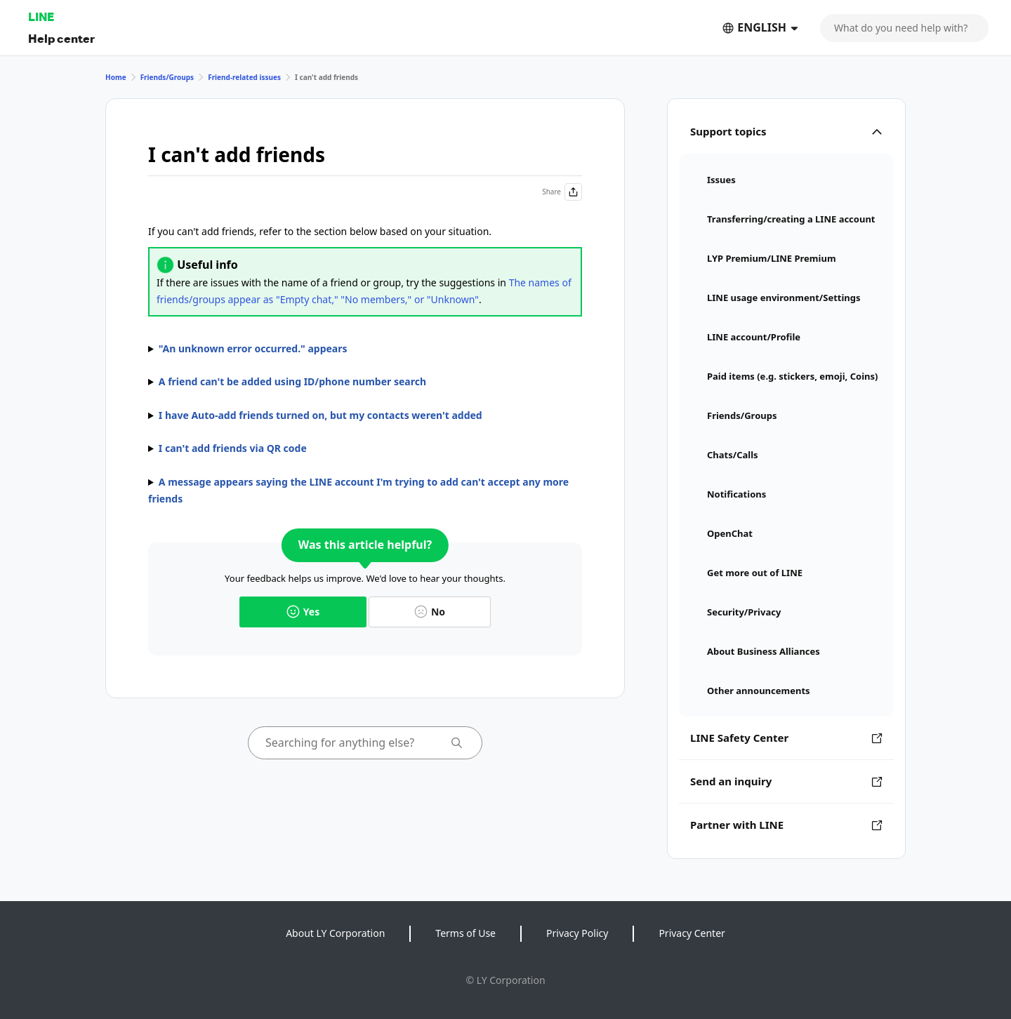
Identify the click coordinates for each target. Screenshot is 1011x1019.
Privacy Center (692, 933)
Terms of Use (465, 933)
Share (562, 192)
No (429, 611)
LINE (41, 16)
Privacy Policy (577, 933)
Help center (61, 38)
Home (115, 77)
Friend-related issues (244, 77)
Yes (302, 611)
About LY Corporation (335, 933)
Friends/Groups (167, 77)
